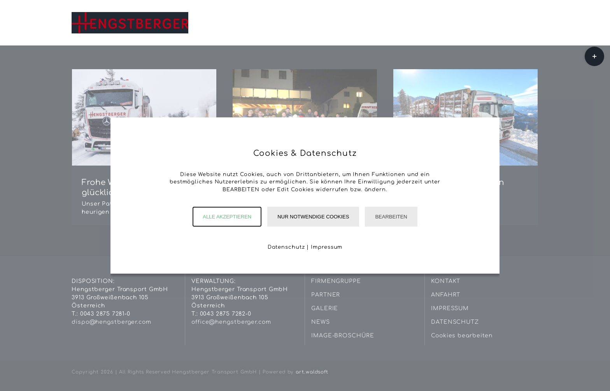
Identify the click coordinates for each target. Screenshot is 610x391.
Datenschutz (286, 247)
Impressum (326, 247)
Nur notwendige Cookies (313, 217)
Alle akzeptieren (227, 217)
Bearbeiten (391, 217)
